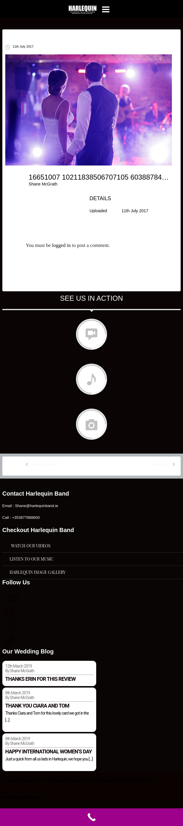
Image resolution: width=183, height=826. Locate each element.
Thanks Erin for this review (40, 679)
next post (161, 464)
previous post (43, 464)
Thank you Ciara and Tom (37, 706)
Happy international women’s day (48, 751)
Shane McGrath (43, 184)
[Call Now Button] (91, 817)
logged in (61, 245)
